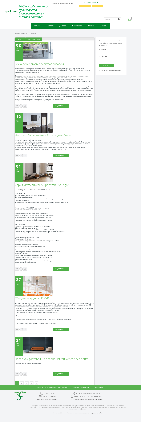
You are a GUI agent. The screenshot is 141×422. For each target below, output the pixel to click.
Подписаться (106, 66)
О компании (77, 26)
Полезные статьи (34, 39)
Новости (33, 33)
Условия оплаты (51, 387)
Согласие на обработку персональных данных (86, 399)
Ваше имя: (102, 49)
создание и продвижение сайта (92, 413)
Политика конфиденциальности (48, 399)
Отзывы (91, 26)
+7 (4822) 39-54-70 (91, 2)
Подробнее (59, 106)
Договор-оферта (97, 387)
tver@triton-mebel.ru (50, 396)
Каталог (37, 26)
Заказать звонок (85, 6)
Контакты (103, 26)
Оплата (51, 26)
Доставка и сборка (64, 387)
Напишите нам (98, 6)
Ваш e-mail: (103, 56)
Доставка (63, 26)
